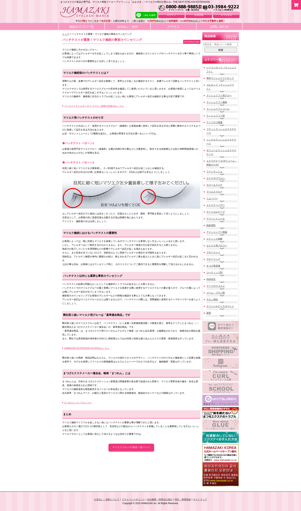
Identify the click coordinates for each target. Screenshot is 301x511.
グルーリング (213, 259)
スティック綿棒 (214, 239)
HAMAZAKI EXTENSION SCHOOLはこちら (86, 348)
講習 (208, 313)
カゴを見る (226, 15)
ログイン (171, 15)
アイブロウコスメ (215, 286)
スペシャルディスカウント (220, 306)
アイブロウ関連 (214, 122)
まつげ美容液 (213, 265)
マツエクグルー (214, 191)
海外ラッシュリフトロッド (220, 78)
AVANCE (211, 279)
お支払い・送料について (106, 499)
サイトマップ (200, 499)
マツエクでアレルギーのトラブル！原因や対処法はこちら (94, 106)
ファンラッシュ (214, 171)
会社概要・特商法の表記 (159, 499)
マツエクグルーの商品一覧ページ (131, 447)
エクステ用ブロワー (216, 245)
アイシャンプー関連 (216, 232)
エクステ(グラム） (216, 178)
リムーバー (212, 198)
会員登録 (198, 15)
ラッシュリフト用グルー (219, 95)
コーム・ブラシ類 (215, 292)
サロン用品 (212, 299)
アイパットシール (215, 218)
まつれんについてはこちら (78, 402)
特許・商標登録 (183, 499)
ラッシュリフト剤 (215, 115)
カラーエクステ (214, 185)
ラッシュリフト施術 (216, 102)
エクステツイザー (215, 205)
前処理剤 (211, 225)
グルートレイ (213, 252)
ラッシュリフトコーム (217, 109)
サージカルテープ (215, 212)
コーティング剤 (214, 272)
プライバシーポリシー (133, 499)
